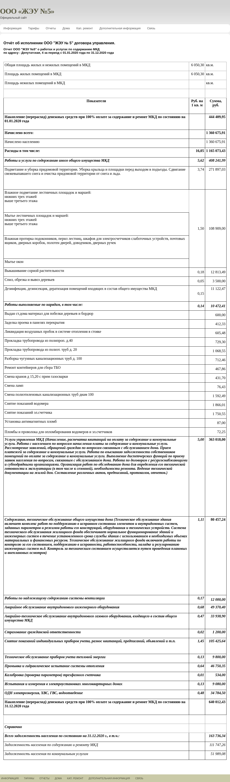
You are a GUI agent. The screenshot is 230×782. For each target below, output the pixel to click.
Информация (12, 28)
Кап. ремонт (84, 28)
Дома (66, 28)
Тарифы (33, 28)
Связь (151, 28)
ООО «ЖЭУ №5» (27, 11)
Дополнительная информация (120, 28)
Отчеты (51, 28)
